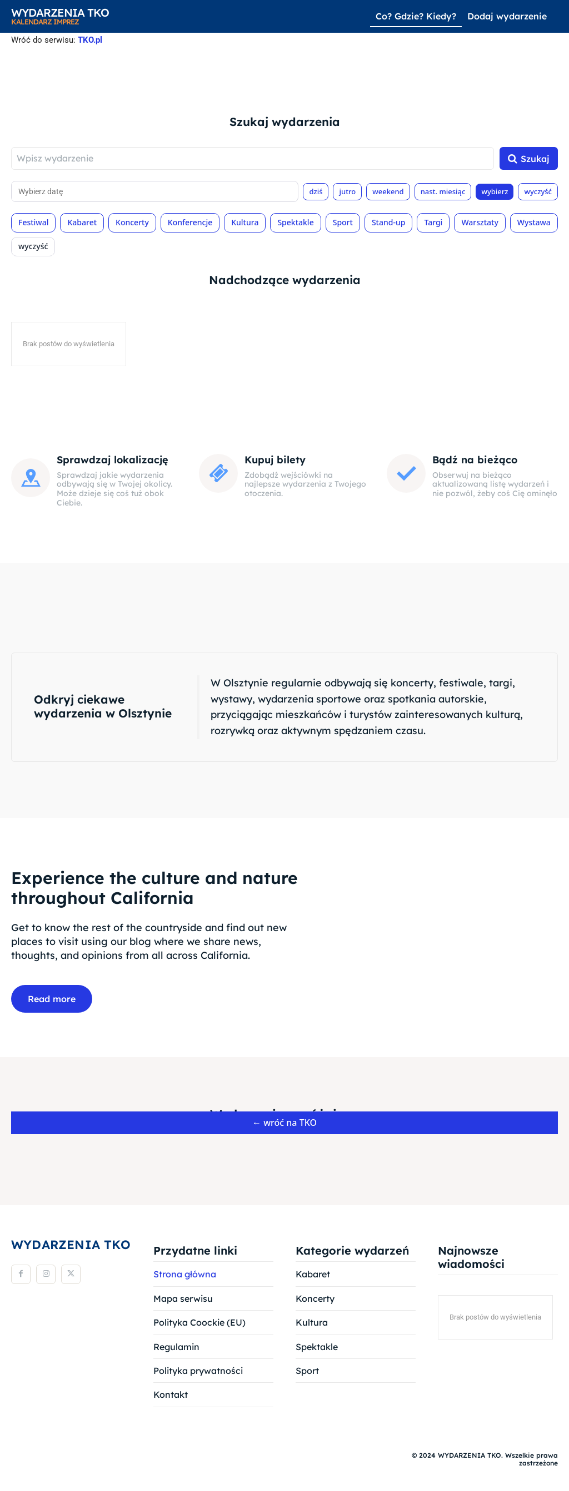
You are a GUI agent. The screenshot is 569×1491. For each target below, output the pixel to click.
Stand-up (388, 223)
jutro (347, 192)
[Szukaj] (529, 159)
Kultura (244, 223)
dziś (315, 192)
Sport (343, 223)
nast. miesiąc (443, 192)
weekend (387, 192)
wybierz (494, 192)
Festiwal (33, 223)
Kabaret (82, 223)
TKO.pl (90, 40)
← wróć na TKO (284, 1124)
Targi (433, 223)
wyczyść (538, 192)
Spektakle (295, 223)
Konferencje (190, 223)
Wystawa (534, 223)
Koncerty (132, 223)
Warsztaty (479, 223)
